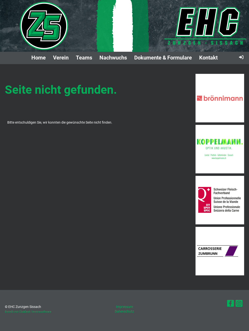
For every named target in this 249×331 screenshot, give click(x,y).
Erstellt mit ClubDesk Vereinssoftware (28, 311)
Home (38, 58)
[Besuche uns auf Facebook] (230, 304)
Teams (84, 58)
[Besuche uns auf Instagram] (239, 304)
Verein (61, 58)
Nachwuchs (113, 58)
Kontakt (208, 58)
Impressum (124, 307)
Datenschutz (124, 311)
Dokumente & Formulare (163, 58)
